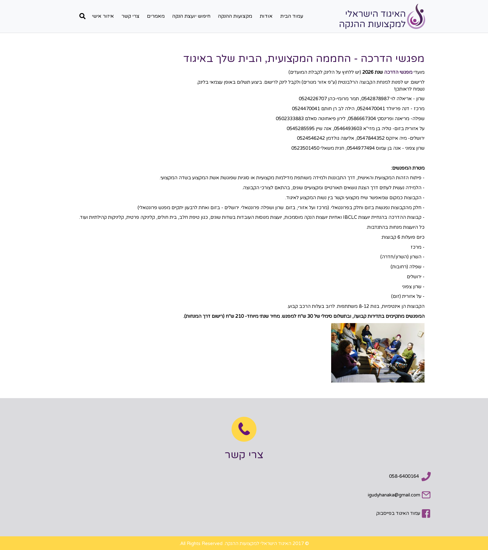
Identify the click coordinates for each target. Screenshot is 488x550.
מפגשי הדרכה (398, 72)
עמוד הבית (291, 16)
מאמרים (156, 16)
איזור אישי (103, 16)
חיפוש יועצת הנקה (191, 16)
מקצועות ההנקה (235, 16)
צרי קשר (130, 16)
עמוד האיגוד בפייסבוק (398, 513)
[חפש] (81, 16)
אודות (266, 16)
